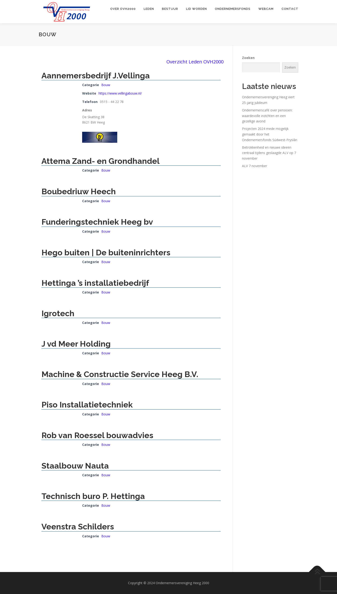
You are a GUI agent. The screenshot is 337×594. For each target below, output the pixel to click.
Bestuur (170, 9)
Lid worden (196, 9)
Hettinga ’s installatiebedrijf (95, 283)
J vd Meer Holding (76, 343)
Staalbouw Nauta (75, 465)
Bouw (105, 85)
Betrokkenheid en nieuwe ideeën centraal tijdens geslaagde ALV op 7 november (269, 153)
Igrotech (57, 313)
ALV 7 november (254, 166)
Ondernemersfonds (232, 9)
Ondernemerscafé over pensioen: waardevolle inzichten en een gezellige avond (267, 116)
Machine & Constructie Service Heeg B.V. (119, 374)
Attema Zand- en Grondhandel (100, 161)
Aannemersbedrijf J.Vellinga (95, 75)
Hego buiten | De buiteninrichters (105, 252)
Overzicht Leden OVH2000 (194, 62)
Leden (149, 9)
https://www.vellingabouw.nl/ (120, 93)
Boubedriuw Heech (78, 191)
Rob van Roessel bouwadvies (97, 435)
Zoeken (248, 57)
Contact (290, 9)
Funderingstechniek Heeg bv (97, 222)
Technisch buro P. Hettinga (93, 496)
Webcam (266, 9)
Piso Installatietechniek (87, 404)
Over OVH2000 (123, 9)
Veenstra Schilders (77, 526)
